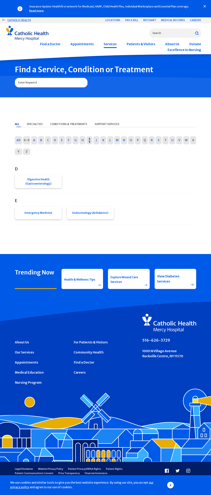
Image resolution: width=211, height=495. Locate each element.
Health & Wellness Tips (78, 281)
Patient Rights (114, 471)
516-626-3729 (156, 343)
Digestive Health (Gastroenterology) (38, 182)
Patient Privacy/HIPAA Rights (84, 471)
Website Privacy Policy (50, 471)
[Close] (204, 6)
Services (110, 44)
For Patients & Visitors (91, 345)
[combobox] (175, 33)
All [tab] (17, 124)
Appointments (82, 44)
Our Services (24, 355)
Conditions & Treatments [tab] (68, 124)
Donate (195, 44)
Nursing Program (28, 385)
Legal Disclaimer (24, 471)
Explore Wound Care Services (122, 281)
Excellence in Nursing (184, 50)
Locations (112, 20)
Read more (36, 10)
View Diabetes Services (168, 281)
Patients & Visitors (141, 44)
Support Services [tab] (107, 124)
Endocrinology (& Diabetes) (90, 214)
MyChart (149, 20)
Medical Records (173, 20)
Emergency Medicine (38, 214)
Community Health (89, 355)
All (18, 140)
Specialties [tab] (35, 124)
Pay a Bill (131, 20)
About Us (172, 44)
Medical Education (29, 375)
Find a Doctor (50, 44)
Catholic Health (19, 20)
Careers (195, 20)
